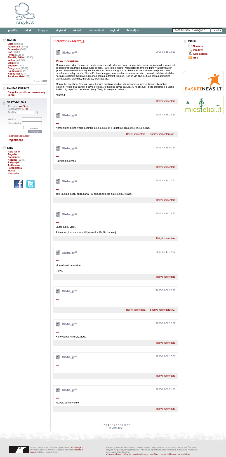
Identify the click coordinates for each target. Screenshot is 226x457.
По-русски (14, 68)
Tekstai (77, 30)
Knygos (43, 30)
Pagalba (12, 154)
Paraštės (137, 454)
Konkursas (14, 73)
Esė (10, 52)
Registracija (15, 140)
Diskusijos (132, 30)
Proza (11, 54)
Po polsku (14, 71)
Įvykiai (115, 30)
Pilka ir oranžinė (67, 61)
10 (121, 425)
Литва (181, 454)
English (12, 65)
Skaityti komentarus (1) (162, 134)
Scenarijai (13, 49)
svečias (23, 106)
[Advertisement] (203, 134)
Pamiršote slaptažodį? (19, 136)
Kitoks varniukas (113, 454)
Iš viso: (40, 81)
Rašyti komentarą (165, 101)
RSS (195, 57)
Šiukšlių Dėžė (16, 57)
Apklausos (14, 165)
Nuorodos (13, 173)
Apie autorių (200, 53)
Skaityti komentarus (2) (162, 309)
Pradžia (13, 30)
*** (57, 124)
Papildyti (198, 50)
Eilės (11, 43)
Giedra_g (78, 41)
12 (128, 425)
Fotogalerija (15, 167)
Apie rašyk (14, 151)
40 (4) (24, 109)
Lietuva (163, 454)
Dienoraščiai (96, 30)
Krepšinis (154, 454)
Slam (11, 62)
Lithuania (172, 454)
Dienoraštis (61, 41)
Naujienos (14, 157)
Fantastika (14, 46)
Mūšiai (11, 170)
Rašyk (27, 30)
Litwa (187, 454)
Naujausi (198, 46)
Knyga (145, 454)
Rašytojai (60, 30)
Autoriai (12, 159)
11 (125, 425)
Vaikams (13, 60)
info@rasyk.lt (76, 447)
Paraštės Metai (16, 76)
